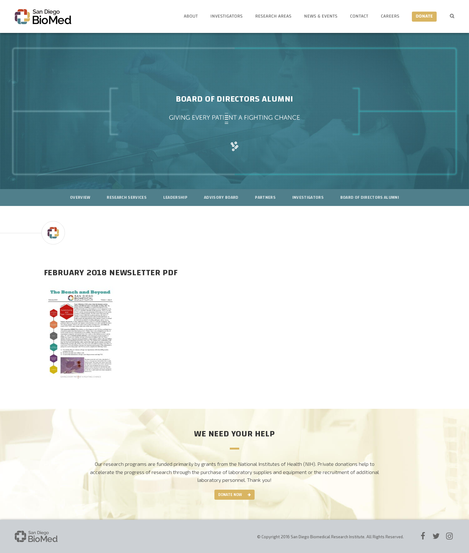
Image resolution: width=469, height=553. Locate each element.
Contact (359, 16)
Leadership (175, 197)
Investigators (226, 16)
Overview (80, 197)
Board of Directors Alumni (369, 197)
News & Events (320, 16)
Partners (265, 197)
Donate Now (230, 494)
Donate (424, 16)
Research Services (127, 197)
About (191, 16)
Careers (390, 16)
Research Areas (273, 16)
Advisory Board (221, 197)
